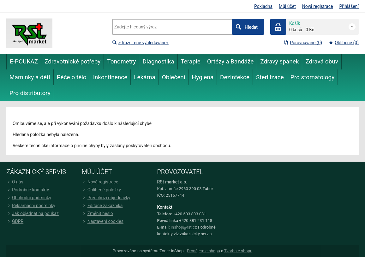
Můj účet (287, 6)
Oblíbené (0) (343, 42)
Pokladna (263, 6)
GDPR (14, 221)
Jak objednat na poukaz (32, 213)
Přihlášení (349, 6)
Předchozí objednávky (106, 197)
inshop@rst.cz (184, 227)
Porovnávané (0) (303, 42)
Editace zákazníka (102, 205)
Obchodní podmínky (28, 197)
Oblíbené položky (101, 189)
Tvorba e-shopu (238, 250)
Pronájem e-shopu (203, 250)
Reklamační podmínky (30, 205)
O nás (14, 181)
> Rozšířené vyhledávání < (140, 42)
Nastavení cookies (102, 221)
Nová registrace (317, 6)
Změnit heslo (97, 213)
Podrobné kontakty (27, 189)
